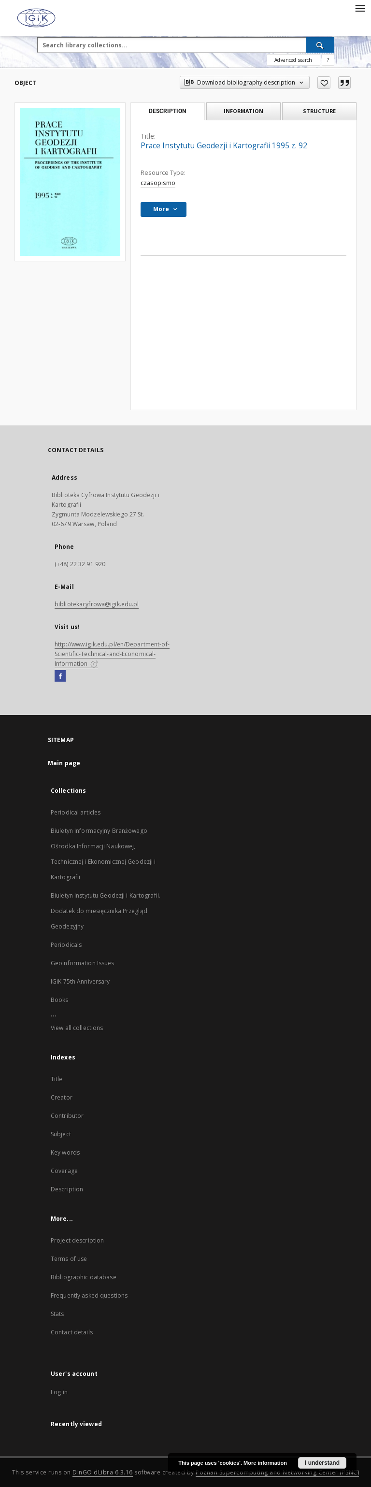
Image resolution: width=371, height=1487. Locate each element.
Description (67, 1189)
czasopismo (158, 183)
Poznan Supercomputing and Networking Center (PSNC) (277, 1472)
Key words (65, 1152)
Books (60, 1000)
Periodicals (66, 945)
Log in (59, 1392)
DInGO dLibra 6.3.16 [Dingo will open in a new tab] (102, 1472)
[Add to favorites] (323, 82)
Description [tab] (167, 111)
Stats (57, 1314)
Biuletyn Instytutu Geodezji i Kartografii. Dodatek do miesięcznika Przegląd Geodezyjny (105, 910)
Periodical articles (75, 812)
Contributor (67, 1116)
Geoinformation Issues (82, 963)
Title (57, 1079)
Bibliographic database (83, 1277)
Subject (61, 1134)
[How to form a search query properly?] (328, 60)
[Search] (320, 45)
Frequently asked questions (89, 1295)
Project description (77, 1240)
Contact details (72, 1332)
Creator (61, 1097)
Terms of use (69, 1259)
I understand (322, 1462)
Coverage (64, 1171)
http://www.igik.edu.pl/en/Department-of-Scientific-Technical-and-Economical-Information (112, 654)
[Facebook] (60, 676)
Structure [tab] (319, 110)
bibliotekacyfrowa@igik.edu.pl (97, 604)
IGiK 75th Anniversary (80, 981)
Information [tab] (243, 110)
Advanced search (293, 60)
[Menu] (360, 7)
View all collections (77, 1028)
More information (265, 1463)
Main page (64, 763)
